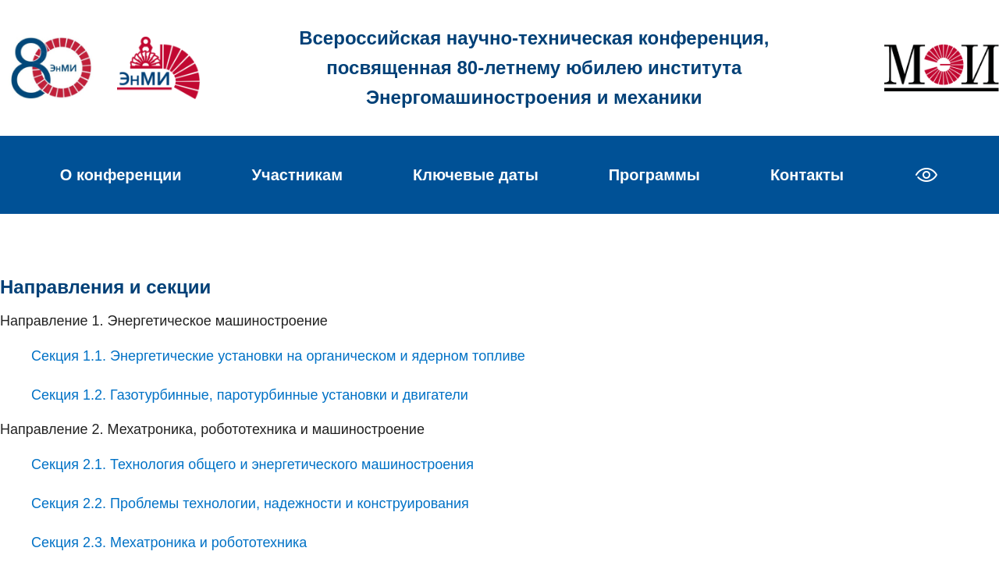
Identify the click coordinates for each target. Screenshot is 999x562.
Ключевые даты (476, 174)
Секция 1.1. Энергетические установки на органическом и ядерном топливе (278, 356)
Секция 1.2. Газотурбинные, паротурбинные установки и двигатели (249, 395)
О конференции (121, 174)
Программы (654, 174)
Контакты (807, 174)
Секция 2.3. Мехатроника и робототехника (169, 542)
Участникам (297, 174)
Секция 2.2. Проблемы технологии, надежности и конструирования (250, 503)
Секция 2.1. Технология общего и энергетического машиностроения (252, 464)
